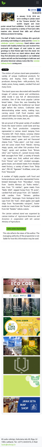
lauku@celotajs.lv (8, 445)
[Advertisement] (21, 259)
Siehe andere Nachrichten (16, 229)
